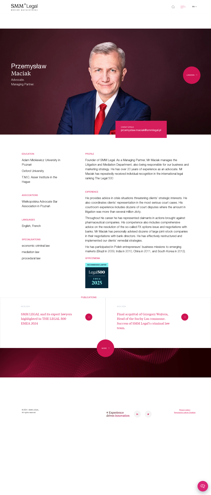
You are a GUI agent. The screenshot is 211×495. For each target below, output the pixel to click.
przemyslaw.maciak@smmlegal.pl (141, 130)
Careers (74, 383)
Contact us (76, 392)
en (193, 7)
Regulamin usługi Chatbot (184, 431)
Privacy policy (184, 428)
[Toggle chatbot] (203, 486)
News (26, 392)
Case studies (32, 383)
